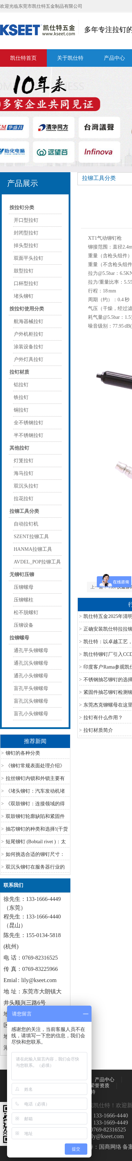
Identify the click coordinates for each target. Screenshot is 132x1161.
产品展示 (22, 183)
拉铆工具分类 (99, 178)
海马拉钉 (23, 473)
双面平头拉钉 (28, 258)
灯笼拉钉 (23, 460)
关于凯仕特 (70, 58)
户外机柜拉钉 (28, 334)
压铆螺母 (23, 587)
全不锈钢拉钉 (28, 422)
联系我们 (13, 885)
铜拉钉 (21, 410)
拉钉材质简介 (98, 730)
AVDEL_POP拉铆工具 (37, 562)
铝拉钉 (21, 384)
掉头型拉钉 (26, 245)
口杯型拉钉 (26, 283)
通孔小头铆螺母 (31, 675)
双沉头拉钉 (26, 486)
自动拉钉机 (26, 524)
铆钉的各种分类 (23, 753)
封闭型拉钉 (26, 233)
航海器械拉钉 (28, 321)
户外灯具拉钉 (28, 359)
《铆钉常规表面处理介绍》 (35, 765)
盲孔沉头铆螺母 (31, 701)
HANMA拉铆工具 (33, 549)
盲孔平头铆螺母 (31, 688)
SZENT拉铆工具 (31, 536)
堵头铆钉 (23, 296)
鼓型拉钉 (23, 270)
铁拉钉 (21, 397)
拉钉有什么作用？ (103, 717)
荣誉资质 (99, 1085)
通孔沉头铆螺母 (31, 663)
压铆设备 (23, 625)
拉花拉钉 (23, 498)
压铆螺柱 (23, 599)
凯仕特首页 (23, 58)
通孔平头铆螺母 (31, 650)
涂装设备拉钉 (28, 346)
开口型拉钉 (26, 220)
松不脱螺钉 (26, 612)
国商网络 (110, 1147)
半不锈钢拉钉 (28, 435)
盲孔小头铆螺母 (31, 713)
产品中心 (104, 1079)
